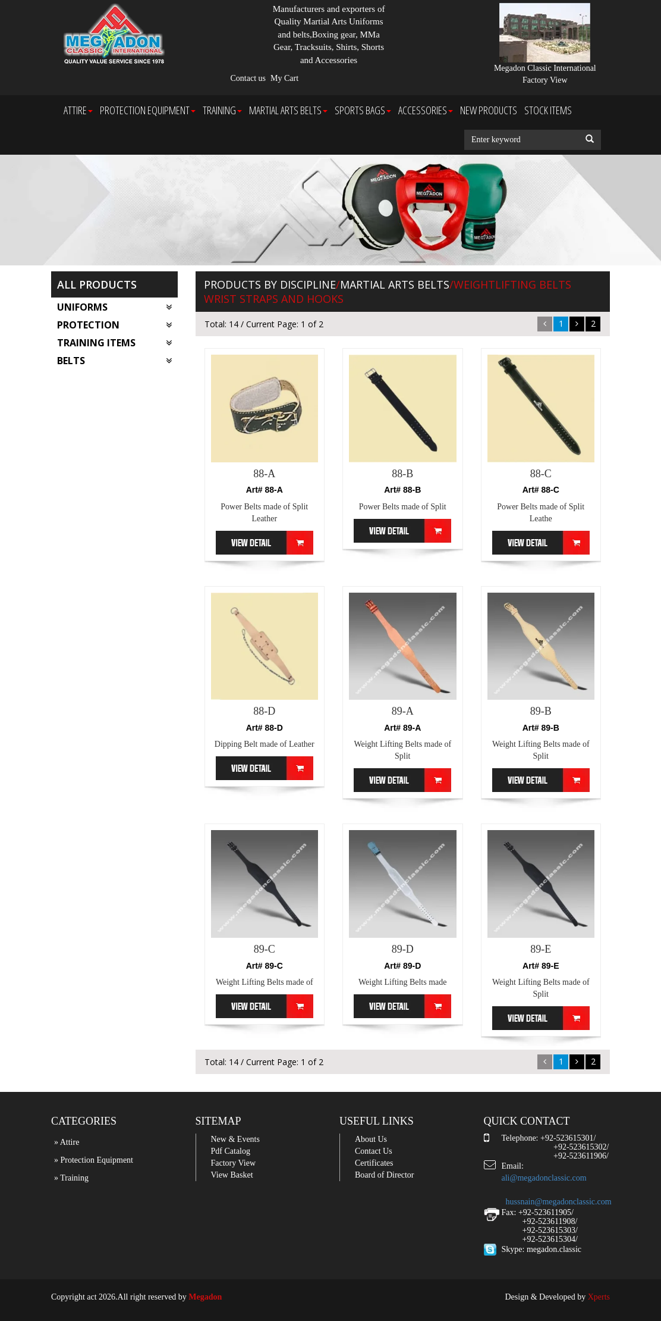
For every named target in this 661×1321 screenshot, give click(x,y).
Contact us (248, 78)
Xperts (599, 1296)
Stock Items (548, 110)
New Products (488, 110)
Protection (114, 324)
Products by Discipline (270, 284)
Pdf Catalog (231, 1151)
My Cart (284, 78)
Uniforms (114, 307)
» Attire (66, 1142)
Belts (114, 360)
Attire (78, 110)
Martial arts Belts (288, 110)
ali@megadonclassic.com (544, 1177)
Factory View (233, 1163)
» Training (71, 1177)
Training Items (114, 342)
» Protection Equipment (93, 1160)
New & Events (235, 1139)
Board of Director (384, 1174)
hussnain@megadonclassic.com (559, 1201)
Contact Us (373, 1151)
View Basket (232, 1174)
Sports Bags (363, 110)
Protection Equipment (148, 110)
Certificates (374, 1163)
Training (222, 110)
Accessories (425, 110)
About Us (371, 1139)
